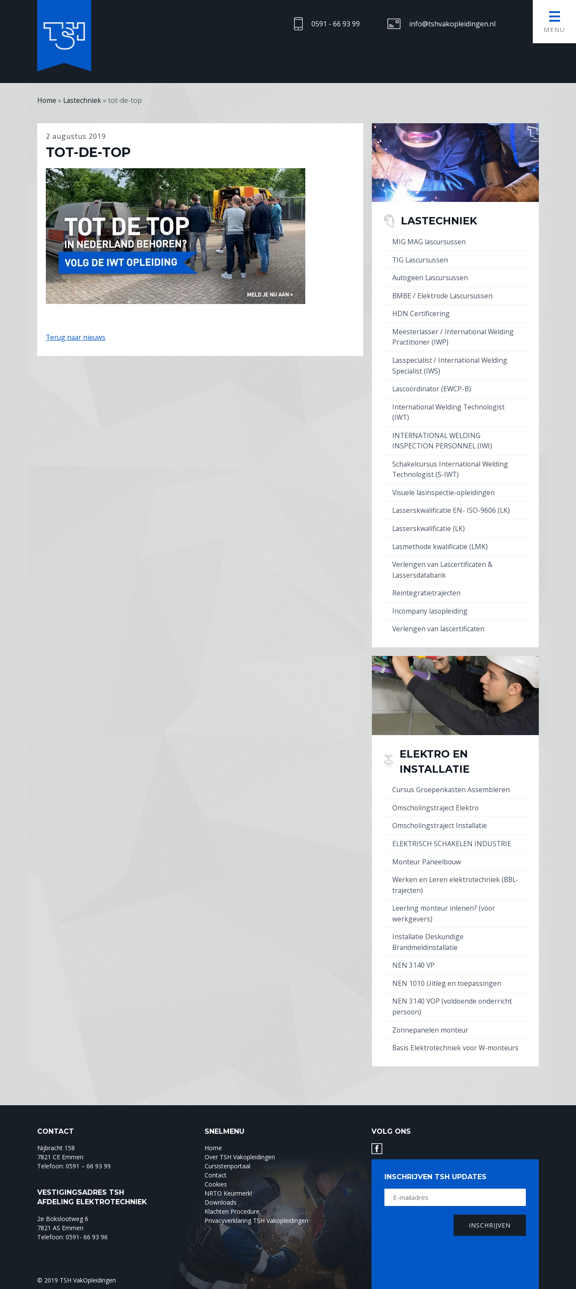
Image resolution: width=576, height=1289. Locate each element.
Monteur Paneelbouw (427, 854)
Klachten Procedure (232, 1212)
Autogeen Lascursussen (431, 277)
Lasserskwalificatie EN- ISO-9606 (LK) (452, 506)
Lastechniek (441, 220)
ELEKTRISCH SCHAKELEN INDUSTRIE (452, 836)
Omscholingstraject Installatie (440, 819)
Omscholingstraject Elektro (436, 801)
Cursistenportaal (227, 1166)
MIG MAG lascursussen (429, 241)
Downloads (221, 1203)
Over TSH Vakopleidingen (240, 1157)
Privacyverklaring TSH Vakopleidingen (256, 1221)
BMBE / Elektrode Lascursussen (444, 295)
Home (213, 1148)
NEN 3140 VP (413, 956)
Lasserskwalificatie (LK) (429, 524)
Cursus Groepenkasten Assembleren (452, 783)
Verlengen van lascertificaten (439, 623)
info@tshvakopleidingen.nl (452, 24)
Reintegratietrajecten (426, 587)
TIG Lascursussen (421, 259)
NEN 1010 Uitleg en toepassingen (447, 974)
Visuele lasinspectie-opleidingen (444, 488)
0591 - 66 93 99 (335, 24)
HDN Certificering (421, 312)
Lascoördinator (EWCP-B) (433, 386)
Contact (216, 1175)
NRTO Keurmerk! (228, 1194)
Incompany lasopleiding (430, 605)
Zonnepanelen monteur (431, 1020)
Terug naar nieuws (77, 337)
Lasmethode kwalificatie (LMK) (441, 542)
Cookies (216, 1184)
